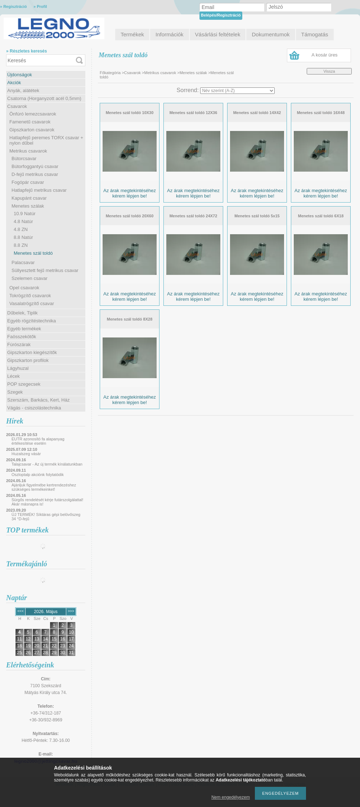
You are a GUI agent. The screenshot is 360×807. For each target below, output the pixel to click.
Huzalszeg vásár (26, 454)
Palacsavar (23, 262)
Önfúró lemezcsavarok (32, 114)
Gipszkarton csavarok (31, 129)
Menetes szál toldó (33, 253)
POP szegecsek (23, 384)
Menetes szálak (28, 206)
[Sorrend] (237, 90)
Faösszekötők (21, 336)
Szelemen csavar (30, 278)
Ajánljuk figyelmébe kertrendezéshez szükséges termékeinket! (44, 487)
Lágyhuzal (17, 368)
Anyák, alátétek (23, 90)
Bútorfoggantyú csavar (35, 166)
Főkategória (110, 73)
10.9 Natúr (25, 213)
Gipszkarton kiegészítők (32, 352)
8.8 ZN (21, 245)
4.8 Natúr (23, 221)
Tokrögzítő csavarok (30, 295)
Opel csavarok (24, 287)
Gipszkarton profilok (28, 360)
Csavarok (17, 106)
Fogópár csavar (28, 182)
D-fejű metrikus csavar (35, 174)
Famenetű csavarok (29, 121)
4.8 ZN (21, 229)
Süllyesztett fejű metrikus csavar (45, 270)
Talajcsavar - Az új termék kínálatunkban (47, 464)
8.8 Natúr (23, 237)
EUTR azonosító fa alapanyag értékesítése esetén (38, 441)
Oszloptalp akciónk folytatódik (38, 474)
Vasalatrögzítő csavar (31, 303)
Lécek (13, 376)
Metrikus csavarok (28, 151)
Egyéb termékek (24, 328)
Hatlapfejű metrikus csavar (39, 190)
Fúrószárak (19, 344)
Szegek (15, 392)
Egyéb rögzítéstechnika (31, 320)
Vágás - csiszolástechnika (34, 408)
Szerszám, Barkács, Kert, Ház (38, 400)
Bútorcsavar (24, 158)
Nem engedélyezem (230, 797)
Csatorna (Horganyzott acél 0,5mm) (44, 98)
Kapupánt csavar (29, 198)
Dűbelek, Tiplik (22, 313)
